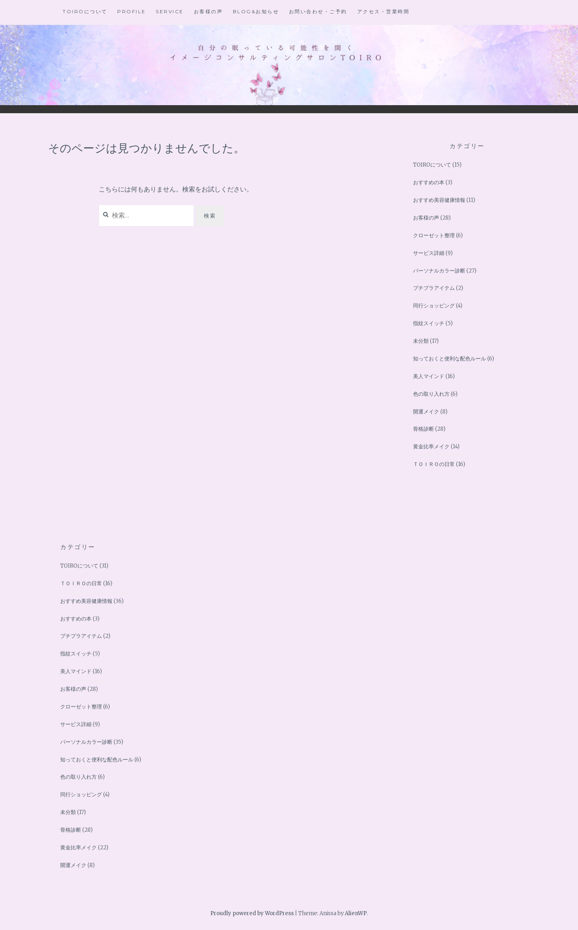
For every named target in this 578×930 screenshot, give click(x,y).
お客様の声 (208, 11)
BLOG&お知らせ (256, 11)
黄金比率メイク (431, 446)
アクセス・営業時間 (383, 11)
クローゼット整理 (434, 235)
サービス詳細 (428, 253)
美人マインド (428, 376)
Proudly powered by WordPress (252, 913)
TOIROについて (85, 11)
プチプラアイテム (434, 288)
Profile (131, 11)
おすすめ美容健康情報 (439, 200)
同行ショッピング (434, 305)
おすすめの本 (428, 182)
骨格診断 (423, 428)
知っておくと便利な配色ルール (449, 358)
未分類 (421, 341)
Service (170, 11)
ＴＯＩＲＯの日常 (434, 464)
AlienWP (356, 913)
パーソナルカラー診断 (439, 270)
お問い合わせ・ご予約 (318, 11)
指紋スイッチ (428, 323)
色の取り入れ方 (431, 394)
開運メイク (426, 411)
